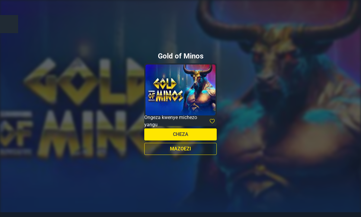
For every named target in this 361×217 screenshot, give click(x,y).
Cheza (180, 134)
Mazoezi (180, 149)
